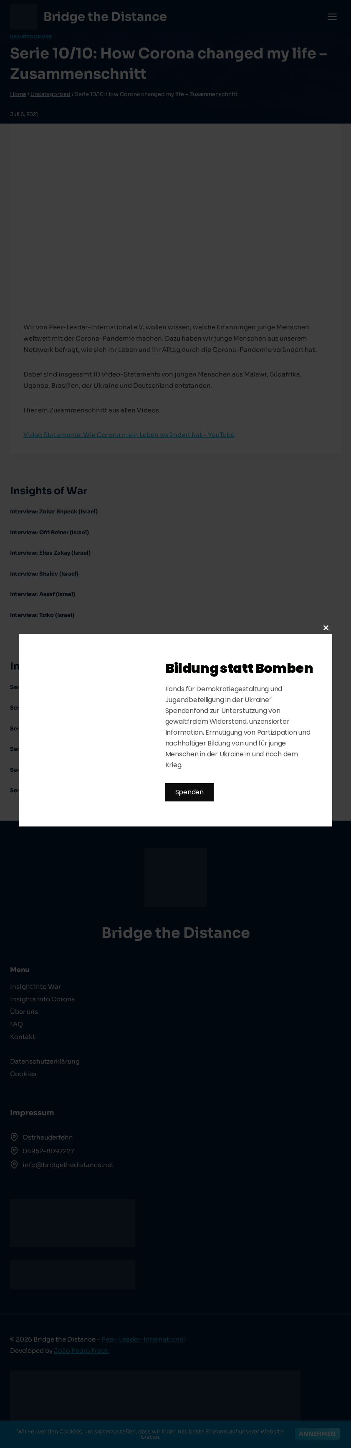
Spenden (189, 792)
